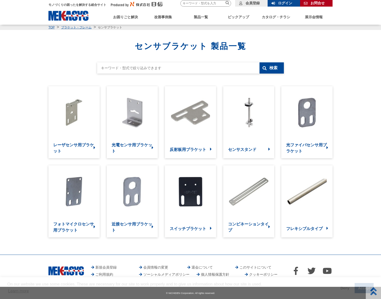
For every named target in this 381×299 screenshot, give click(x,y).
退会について (202, 267)
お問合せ (317, 3)
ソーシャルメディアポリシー (166, 274)
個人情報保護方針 (215, 274)
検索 (273, 68)
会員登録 (253, 3)
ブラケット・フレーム (76, 27)
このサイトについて (255, 267)
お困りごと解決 (125, 17)
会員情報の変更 (155, 267)
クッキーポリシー (263, 274)
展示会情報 (314, 17)
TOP (51, 27)
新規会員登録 (106, 267)
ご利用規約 (104, 274)
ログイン (285, 3)
